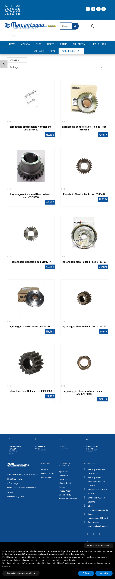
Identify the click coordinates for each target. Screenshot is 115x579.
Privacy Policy (65, 491)
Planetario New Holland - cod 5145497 (84, 194)
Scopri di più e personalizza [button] (21, 573)
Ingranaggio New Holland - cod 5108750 (84, 261)
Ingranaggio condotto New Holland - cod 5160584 (84, 128)
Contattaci (63, 479)
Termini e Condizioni (68, 499)
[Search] (66, 26)
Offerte (44, 469)
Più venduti (46, 477)
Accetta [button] (104, 573)
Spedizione (64, 471)
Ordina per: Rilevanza (18, 60)
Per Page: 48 (16, 67)
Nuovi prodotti (47, 473)
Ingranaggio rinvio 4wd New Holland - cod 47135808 (31, 196)
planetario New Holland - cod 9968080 (31, 391)
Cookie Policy (65, 495)
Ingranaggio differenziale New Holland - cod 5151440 (31, 128)
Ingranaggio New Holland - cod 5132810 (31, 326)
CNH (9, 122)
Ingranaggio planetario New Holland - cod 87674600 (84, 392)
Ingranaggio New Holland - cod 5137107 (84, 326)
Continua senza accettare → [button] (99, 545)
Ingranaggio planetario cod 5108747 (31, 261)
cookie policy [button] (79, 554)
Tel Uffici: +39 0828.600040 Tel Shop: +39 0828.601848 (13, 10)
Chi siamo (63, 475)
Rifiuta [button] (86, 573)
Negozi (62, 487)
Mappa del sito (65, 483)
